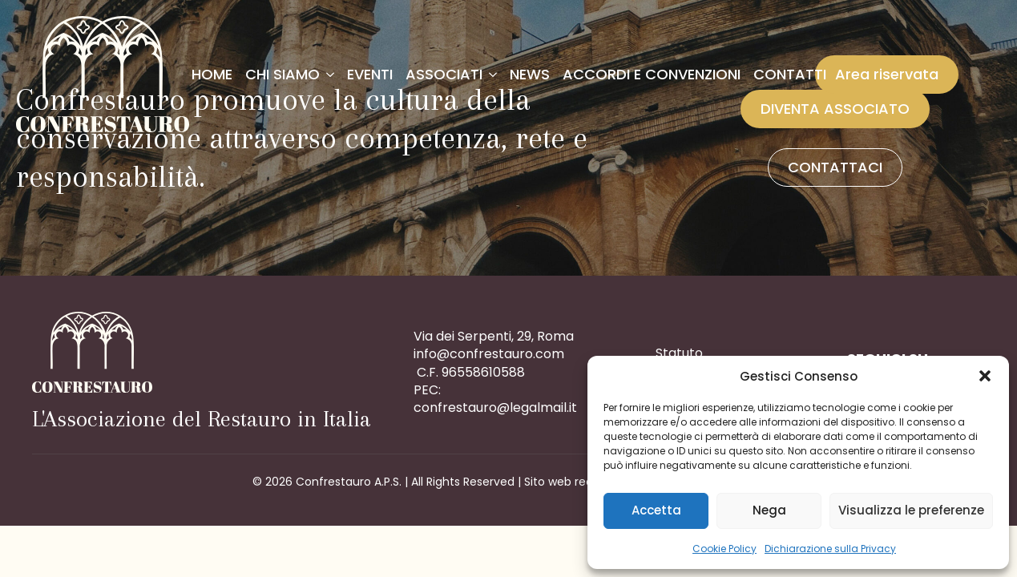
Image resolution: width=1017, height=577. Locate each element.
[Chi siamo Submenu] (330, 74)
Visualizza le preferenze (911, 510)
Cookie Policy (724, 548)
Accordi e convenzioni (652, 74)
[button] (985, 376)
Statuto (679, 353)
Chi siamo (282, 74)
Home (212, 74)
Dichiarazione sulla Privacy (830, 548)
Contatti (789, 74)
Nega (769, 510)
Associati (444, 74)
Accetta (656, 510)
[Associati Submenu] (492, 74)
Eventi (370, 74)
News (530, 74)
